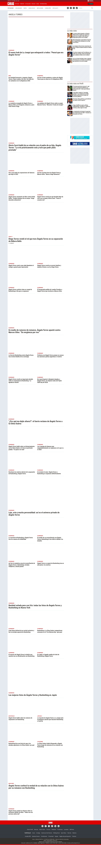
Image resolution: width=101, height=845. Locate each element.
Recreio (69, 833)
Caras (33, 833)
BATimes (72, 829)
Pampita (25, 8)
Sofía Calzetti (55, 8)
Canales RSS (28, 836)
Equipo (56, 836)
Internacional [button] (43, 3)
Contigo (38, 833)
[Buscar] (84, 8)
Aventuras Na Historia (46, 833)
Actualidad (28, 3)
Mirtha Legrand (40, 8)
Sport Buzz (63, 833)
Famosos (22, 3)
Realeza (33, 3)
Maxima (74, 833)
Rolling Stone (56, 833)
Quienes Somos (36, 836)
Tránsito (74, 836)
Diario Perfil (30, 829)
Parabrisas (60, 829)
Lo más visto (72, 31)
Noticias (17, 3)
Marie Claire (42, 829)
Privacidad (51, 836)
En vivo (90, 3)
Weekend (54, 829)
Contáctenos (44, 836)
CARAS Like (51, 4)
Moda (37, 3)
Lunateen (66, 829)
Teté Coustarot (11, 8)
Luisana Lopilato (32, 8)
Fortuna (48, 829)
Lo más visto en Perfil (75, 83)
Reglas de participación (65, 836)
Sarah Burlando (18, 8)
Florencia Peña (48, 8)
